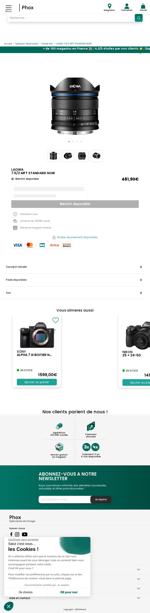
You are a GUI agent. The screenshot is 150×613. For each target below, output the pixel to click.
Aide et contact (19, 598)
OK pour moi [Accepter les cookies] (68, 592)
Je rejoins (101, 499)
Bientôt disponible (75, 204)
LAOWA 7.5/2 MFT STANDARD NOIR (73, 43)
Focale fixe (47, 43)
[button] (69, 141)
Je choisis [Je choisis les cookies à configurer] (26, 592)
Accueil (8, 43)
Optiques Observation (26, 43)
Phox (27, 7)
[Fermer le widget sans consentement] (23, 540)
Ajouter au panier (36, 382)
